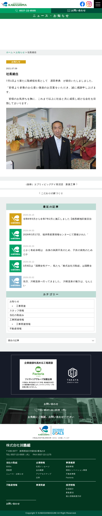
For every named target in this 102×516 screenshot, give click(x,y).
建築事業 (70, 466)
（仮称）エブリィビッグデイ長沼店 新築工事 (50, 184)
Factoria (69, 478)
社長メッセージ (43, 466)
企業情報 (40, 462)
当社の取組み (17, 315)
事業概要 (70, 462)
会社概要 (40, 470)
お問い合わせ (13, 503)
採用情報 (70, 485)
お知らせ (15, 62)
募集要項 (70, 493)
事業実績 (40, 485)
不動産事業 (71, 474)
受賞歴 (9, 470)
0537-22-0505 (27, 10)
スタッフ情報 (17, 310)
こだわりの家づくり (52, 193)
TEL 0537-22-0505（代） (52, 409)
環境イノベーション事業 (76, 470)
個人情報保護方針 (73, 496)
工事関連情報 (17, 319)
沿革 (38, 478)
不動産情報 (16, 328)
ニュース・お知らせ (15, 474)
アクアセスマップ (43, 474)
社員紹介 (70, 489)
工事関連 (21, 306)
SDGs (9, 466)
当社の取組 (11, 462)
